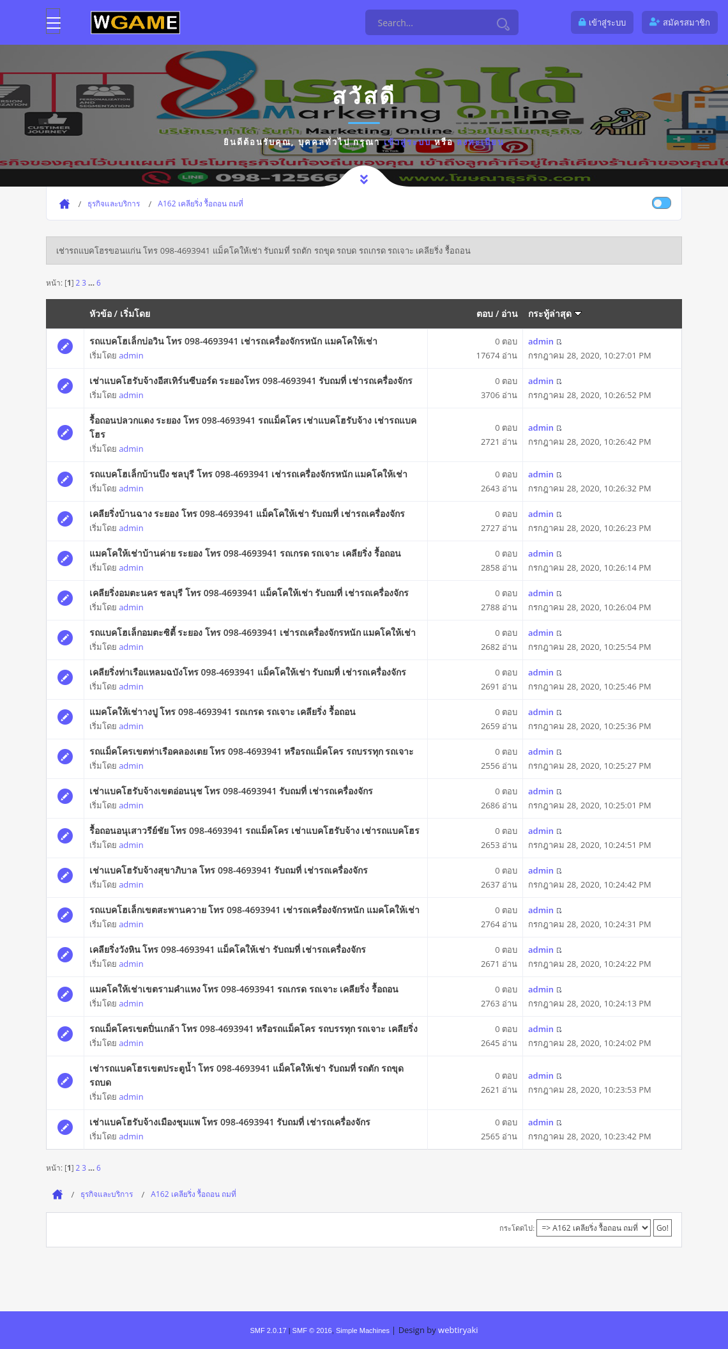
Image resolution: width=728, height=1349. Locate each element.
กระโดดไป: (517, 1228)
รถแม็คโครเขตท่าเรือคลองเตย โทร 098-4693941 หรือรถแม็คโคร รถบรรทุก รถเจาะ (251, 751)
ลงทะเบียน (480, 142)
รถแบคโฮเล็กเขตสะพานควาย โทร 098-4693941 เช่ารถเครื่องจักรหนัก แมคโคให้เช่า (254, 910)
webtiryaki (458, 1330)
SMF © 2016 (312, 1330)
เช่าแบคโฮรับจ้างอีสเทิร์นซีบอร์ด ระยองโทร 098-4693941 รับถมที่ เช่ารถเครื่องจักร (251, 380)
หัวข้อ (100, 313)
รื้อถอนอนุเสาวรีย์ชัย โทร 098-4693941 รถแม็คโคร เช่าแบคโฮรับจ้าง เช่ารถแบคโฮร (254, 830)
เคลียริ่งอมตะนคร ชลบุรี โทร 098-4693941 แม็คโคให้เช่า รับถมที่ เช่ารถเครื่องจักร (249, 593)
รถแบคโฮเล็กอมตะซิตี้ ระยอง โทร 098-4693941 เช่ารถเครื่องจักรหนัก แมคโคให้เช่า (252, 632)
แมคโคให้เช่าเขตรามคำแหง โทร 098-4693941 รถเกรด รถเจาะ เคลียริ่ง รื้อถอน (243, 989)
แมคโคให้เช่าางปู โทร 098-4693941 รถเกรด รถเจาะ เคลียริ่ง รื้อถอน (222, 711)
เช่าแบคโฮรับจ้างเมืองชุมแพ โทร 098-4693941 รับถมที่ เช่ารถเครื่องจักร (229, 1122)
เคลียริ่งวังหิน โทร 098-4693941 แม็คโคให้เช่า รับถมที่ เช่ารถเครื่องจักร (228, 949)
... (92, 282)
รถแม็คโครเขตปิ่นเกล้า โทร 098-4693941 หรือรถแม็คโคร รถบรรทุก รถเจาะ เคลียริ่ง (253, 1028)
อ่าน (509, 313)
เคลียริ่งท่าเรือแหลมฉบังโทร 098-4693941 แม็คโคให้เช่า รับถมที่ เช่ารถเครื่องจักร (247, 672)
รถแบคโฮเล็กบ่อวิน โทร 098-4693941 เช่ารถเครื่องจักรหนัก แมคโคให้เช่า (233, 341)
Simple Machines (363, 1330)
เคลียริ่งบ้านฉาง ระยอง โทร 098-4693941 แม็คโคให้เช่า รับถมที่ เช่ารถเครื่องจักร (247, 513)
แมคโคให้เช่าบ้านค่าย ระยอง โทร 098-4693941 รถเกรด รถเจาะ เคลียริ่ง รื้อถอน (245, 553)
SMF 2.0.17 (268, 1330)
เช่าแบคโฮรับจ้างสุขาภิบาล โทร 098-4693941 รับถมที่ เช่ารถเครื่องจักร (228, 870)
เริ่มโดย (135, 313)
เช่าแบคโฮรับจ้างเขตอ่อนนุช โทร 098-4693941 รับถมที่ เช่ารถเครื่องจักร (231, 791)
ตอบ (484, 313)
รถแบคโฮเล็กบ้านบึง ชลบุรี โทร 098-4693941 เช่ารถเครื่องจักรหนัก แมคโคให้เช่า (248, 474)
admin (131, 355)
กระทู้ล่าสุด (555, 313)
